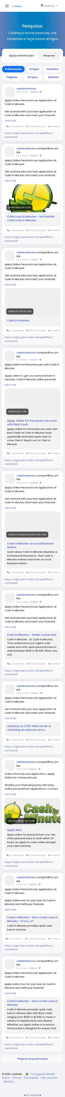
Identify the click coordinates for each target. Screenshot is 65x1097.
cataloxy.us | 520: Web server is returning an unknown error (29, 728)
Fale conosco (49, 1077)
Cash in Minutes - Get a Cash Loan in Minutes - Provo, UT (32, 919)
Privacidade (31, 1077)
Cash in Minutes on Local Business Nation (30, 545)
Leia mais (10, 120)
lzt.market (32, 1095)
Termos (17, 1077)
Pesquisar (49, 55)
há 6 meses (22, 259)
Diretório (9, 1081)
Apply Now (14, 830)
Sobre (6, 1077)
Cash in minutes (18, 320)
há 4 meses (22, 155)
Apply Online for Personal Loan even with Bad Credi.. (32, 422)
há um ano (22, 769)
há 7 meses (22, 359)
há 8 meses (22, 482)
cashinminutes (26, 88)
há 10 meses (23, 693)
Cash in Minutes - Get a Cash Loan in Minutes (32, 1003)
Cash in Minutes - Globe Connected (31, 635)
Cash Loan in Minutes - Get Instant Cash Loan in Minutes (31, 218)
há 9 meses (22, 601)
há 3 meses (22, 91)
